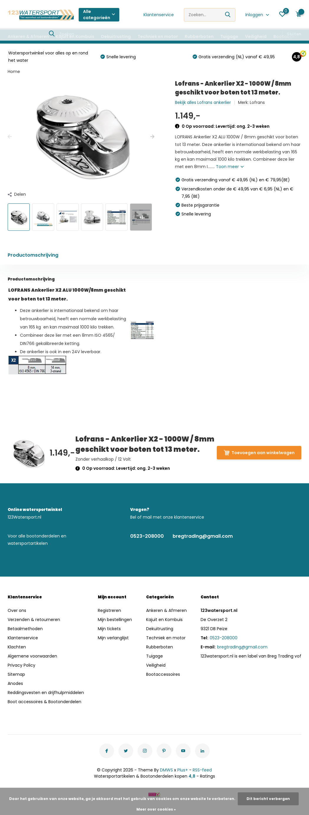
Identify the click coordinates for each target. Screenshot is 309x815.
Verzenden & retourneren (34, 620)
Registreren (109, 610)
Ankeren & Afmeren (28, 36)
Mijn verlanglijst (113, 638)
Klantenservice (158, 15)
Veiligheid (256, 36)
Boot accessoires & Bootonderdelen (44, 702)
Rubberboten (199, 36)
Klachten (17, 647)
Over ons (17, 610)
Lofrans (257, 102)
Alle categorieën (99, 15)
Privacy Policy (21, 665)
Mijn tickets (109, 629)
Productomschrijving (33, 255)
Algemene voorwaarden (32, 656)
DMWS (166, 770)
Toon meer (230, 167)
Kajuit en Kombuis (75, 36)
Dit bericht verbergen (268, 798)
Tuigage (229, 36)
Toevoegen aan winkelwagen (259, 453)
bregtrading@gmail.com (203, 536)
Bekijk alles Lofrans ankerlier (203, 102)
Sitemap (16, 674)
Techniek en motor (158, 36)
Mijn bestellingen (115, 620)
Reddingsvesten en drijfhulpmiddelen (46, 693)
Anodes (15, 683)
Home (14, 71)
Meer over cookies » (156, 809)
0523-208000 (147, 536)
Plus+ (182, 770)
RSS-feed (202, 770)
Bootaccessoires (163, 674)
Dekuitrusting (116, 36)
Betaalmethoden (25, 629)
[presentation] (10, 137)
